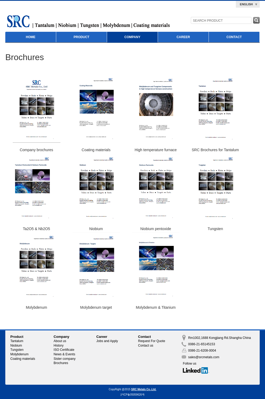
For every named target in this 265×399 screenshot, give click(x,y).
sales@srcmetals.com (203, 357)
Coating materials (22, 359)
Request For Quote (151, 341)
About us (60, 341)
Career (183, 37)
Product (81, 37)
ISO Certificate (64, 350)
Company (132, 37)
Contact (234, 37)
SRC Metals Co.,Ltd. (143, 389)
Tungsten (17, 350)
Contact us (145, 345)
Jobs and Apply (107, 341)
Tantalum (16, 341)
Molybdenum (19, 354)
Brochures (61, 363)
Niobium (16, 345)
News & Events (64, 354)
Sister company (65, 359)
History (58, 345)
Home (31, 37)
